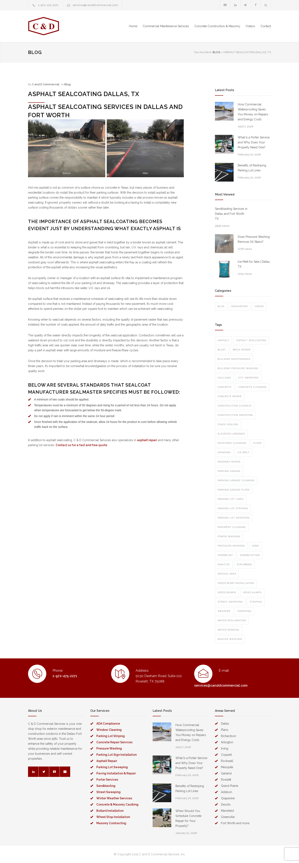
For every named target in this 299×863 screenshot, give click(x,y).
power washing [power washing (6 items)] (229, 536)
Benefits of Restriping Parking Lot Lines (252, 168)
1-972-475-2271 (48, 5)
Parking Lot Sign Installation (116, 754)
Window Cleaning (109, 729)
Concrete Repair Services (114, 742)
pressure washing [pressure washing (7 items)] (231, 545)
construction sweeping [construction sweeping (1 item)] (235, 415)
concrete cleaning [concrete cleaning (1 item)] (252, 387)
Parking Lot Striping (110, 736)
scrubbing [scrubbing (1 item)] (244, 564)
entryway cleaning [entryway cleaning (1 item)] (232, 443)
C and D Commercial (45, 84)
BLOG (35, 52)
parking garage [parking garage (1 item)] (229, 471)
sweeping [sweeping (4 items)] (244, 611)
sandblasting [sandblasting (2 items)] (250, 555)
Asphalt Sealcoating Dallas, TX (83, 94)
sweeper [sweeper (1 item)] (224, 611)
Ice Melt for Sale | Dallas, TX (254, 264)
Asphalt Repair (106, 761)
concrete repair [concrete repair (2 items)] (230, 396)
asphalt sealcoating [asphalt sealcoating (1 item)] (251, 340)
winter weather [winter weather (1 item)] (230, 639)
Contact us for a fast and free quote (81, 445)
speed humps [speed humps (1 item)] (252, 592)
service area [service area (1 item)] (227, 573)
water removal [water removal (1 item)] (229, 630)
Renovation (239, 306)
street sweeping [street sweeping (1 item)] (230, 602)
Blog (67, 84)
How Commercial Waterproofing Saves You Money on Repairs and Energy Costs (253, 112)
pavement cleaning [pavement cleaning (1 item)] (232, 527)
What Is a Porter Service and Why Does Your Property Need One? (254, 142)
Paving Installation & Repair (116, 773)
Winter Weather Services (114, 798)
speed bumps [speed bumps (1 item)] (227, 592)
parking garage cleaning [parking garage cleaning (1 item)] (236, 480)
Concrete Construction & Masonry (217, 26)
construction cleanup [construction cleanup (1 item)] (234, 405)
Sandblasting (105, 785)
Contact (266, 26)
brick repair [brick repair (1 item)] (242, 349)
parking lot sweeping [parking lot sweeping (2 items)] (234, 517)
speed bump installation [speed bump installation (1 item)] (236, 583)
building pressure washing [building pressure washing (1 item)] (238, 368)
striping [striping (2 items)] (256, 602)
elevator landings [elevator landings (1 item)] (231, 433)
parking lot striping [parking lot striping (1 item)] (233, 508)
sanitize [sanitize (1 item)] (224, 564)
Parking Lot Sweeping (112, 767)
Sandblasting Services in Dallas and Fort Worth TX (231, 213)
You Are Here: (203, 52)
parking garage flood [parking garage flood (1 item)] (233, 489)
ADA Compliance (108, 723)
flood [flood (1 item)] (257, 443)
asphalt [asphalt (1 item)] (223, 340)
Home (133, 26)
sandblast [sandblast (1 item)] (225, 555)
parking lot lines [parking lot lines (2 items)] (231, 499)
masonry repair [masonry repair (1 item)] (229, 461)
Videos (250, 26)
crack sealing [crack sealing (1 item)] (228, 424)
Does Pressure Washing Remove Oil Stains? (254, 239)
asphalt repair (147, 440)
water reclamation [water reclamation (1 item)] (232, 620)
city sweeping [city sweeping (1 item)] (248, 377)
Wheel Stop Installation (113, 817)
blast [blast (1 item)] (222, 349)
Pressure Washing (109, 748)
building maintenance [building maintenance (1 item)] (234, 359)
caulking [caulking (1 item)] (224, 377)
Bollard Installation (110, 810)
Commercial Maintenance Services (166, 26)
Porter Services (107, 779)
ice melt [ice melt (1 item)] (244, 452)
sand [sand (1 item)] (255, 545)
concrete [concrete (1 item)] (225, 387)
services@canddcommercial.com (95, 5)
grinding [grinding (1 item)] (224, 452)
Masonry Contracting (111, 823)
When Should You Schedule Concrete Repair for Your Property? (188, 818)
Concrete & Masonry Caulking (117, 804)
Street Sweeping (108, 792)
